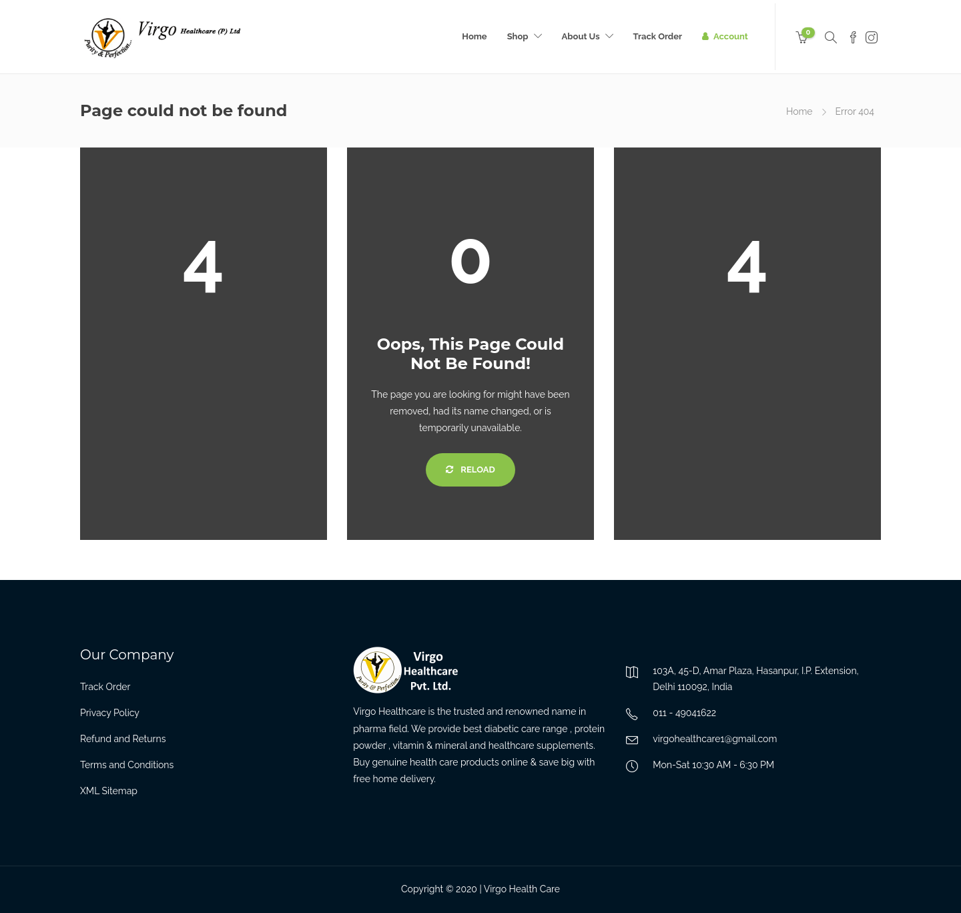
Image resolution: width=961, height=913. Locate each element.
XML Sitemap (108, 791)
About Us (581, 36)
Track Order (658, 36)
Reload (470, 470)
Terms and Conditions (127, 764)
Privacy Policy (109, 712)
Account (730, 36)
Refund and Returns (123, 738)
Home (474, 36)
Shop (518, 36)
